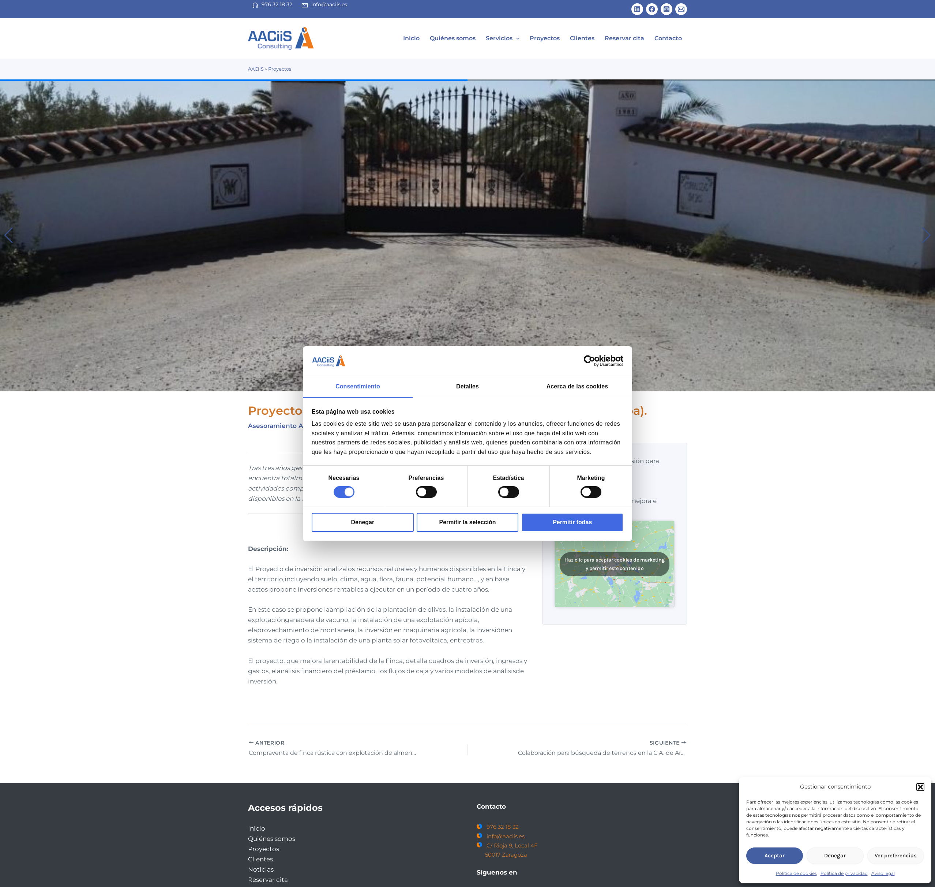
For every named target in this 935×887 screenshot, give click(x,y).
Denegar (362, 522)
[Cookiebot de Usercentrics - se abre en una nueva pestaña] (591, 361)
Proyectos (560, 38)
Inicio (439, 38)
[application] (535, 38)
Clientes (593, 38)
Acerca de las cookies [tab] (577, 386)
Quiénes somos (476, 38)
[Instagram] (666, 9)
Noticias (261, 869)
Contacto (670, 38)
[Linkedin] (637, 9)
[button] (920, 787)
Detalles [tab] (467, 386)
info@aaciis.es (329, 4)
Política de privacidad (844, 873)
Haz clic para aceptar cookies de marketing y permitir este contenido (614, 564)
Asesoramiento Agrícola (286, 425)
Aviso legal (883, 873)
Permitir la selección (467, 522)
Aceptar (775, 855)
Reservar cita (631, 38)
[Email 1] (681, 9)
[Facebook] (652, 9)
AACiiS (256, 69)
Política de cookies (796, 873)
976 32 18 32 (277, 4)
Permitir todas (572, 522)
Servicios (522, 38)
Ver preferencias (896, 855)
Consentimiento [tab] (357, 386)
